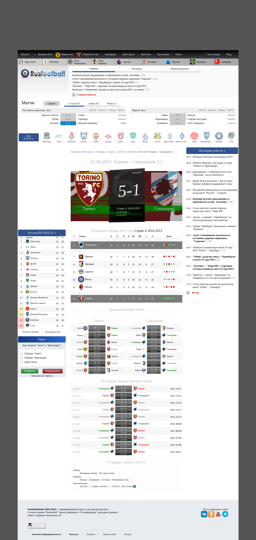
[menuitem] (88, 54)
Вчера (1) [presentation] (111, 103)
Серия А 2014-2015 (128, 208)
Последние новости (212, 150)
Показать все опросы (42, 375)
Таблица (112, 110)
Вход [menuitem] (228, 54)
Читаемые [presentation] (137, 68)
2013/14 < (84, 486)
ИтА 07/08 (176, 438)
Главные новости (86, 94)
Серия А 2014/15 (134, 462)
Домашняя (94, 479)
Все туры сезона (106, 473)
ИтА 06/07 (176, 452)
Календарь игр (52, 331)
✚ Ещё (195, 292)
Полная (83, 479)
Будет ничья (30, 362)
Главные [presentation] (93, 68)
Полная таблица (30, 331)
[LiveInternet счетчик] (36, 527)
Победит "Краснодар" (35, 357)
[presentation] (48, 102)
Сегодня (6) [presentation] (74, 103)
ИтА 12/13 (176, 409)
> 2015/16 (114, 486)
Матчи (121, 110)
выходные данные (107, 512)
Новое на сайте (109, 534)
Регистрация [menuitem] (213, 54)
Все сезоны (129, 486)
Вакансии (91, 534)
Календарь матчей (88, 473)
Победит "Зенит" (33, 353)
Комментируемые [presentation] (180, 68)
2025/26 (92, 110)
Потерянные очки (120, 479)
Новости (102, 110)
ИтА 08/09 (176, 423)
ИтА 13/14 (176, 395)
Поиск (178, 54)
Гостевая (106, 479)
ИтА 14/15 (176, 388)
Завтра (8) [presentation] (93, 103)
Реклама (127, 534)
